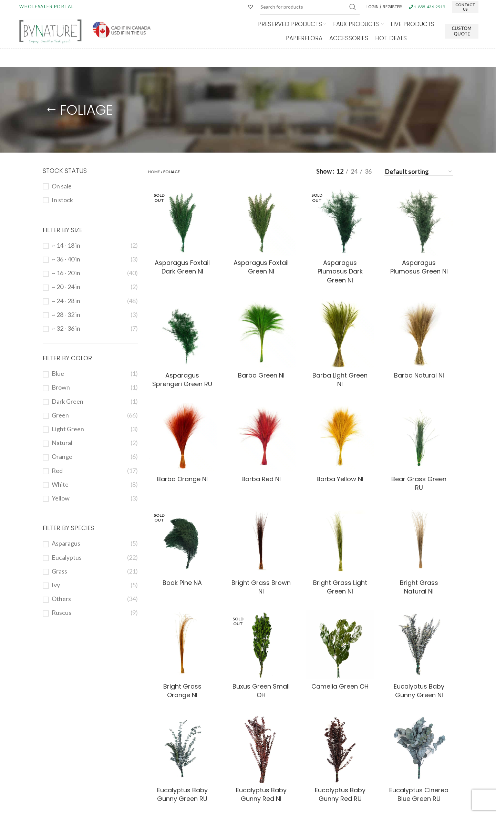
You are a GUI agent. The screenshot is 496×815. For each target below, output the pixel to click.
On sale (62, 186)
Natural (62, 442)
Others (61, 598)
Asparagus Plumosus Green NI (419, 267)
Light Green (68, 429)
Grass (59, 571)
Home (154, 171)
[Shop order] (418, 172)
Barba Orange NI (182, 479)
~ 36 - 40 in (66, 259)
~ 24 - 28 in (66, 301)
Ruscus (61, 612)
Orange (62, 456)
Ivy (56, 585)
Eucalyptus (67, 557)
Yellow (61, 498)
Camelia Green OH (340, 686)
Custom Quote (462, 31)
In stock (62, 200)
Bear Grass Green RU (418, 483)
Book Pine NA (182, 582)
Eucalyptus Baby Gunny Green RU (182, 794)
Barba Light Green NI (340, 379)
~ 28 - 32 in (66, 314)
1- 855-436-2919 (427, 6)
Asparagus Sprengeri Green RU (182, 379)
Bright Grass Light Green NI (340, 587)
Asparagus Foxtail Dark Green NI (182, 267)
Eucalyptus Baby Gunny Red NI (261, 794)
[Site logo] (50, 30)
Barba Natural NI (419, 375)
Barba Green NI (261, 375)
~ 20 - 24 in (66, 286)
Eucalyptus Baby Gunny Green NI (419, 690)
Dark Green (67, 401)
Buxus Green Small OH (261, 690)
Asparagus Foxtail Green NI (261, 267)
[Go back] (51, 110)
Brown (61, 387)
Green (60, 415)
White (60, 484)
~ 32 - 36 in (66, 328)
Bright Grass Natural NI (419, 587)
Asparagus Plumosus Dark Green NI (340, 271)
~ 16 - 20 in (66, 273)
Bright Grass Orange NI (182, 690)
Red (57, 470)
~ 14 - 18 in (66, 245)
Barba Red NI (261, 479)
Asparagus (66, 543)
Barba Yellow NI (340, 479)
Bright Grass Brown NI (261, 587)
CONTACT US (465, 6)
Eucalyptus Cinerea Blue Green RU (418, 794)
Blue (58, 373)
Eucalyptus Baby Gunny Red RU (340, 794)
